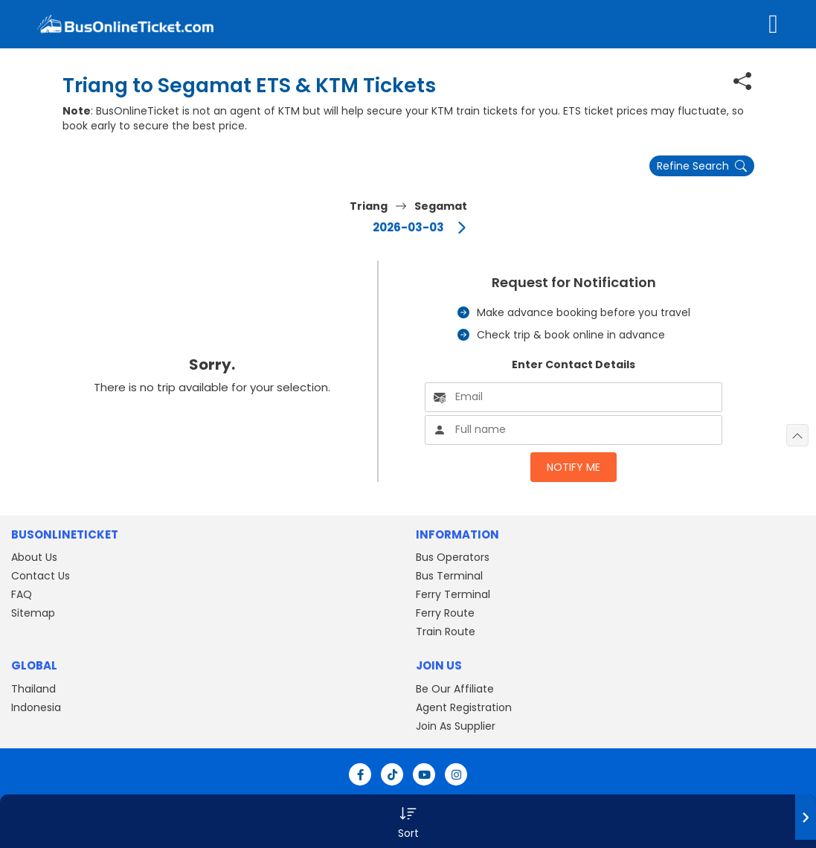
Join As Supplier (455, 726)
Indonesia (36, 707)
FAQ (21, 594)
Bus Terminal (449, 575)
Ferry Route (445, 613)
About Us (34, 557)
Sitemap (33, 613)
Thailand (33, 688)
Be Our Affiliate (455, 688)
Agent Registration (464, 707)
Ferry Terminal (453, 594)
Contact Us (40, 575)
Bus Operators (452, 557)
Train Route (445, 631)
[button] (408, 821)
